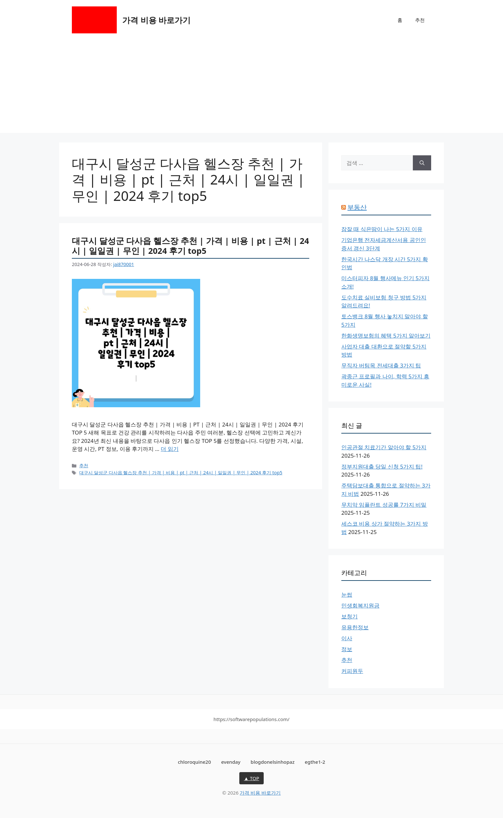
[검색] (422, 163)
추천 (420, 20)
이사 (346, 638)
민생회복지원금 (360, 605)
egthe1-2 (315, 762)
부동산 (357, 207)
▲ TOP (251, 778)
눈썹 (346, 594)
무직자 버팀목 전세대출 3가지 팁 (381, 365)
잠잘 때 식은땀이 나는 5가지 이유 (381, 229)
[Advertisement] (251, 88)
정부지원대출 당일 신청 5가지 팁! (381, 466)
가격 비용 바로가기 (156, 19)
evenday (230, 762)
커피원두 (352, 671)
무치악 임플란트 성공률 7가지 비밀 (383, 504)
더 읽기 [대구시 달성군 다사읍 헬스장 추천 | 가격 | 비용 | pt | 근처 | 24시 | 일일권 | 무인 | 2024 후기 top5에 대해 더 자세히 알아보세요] (169, 448)
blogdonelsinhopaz (272, 762)
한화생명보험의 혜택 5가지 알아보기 (386, 335)
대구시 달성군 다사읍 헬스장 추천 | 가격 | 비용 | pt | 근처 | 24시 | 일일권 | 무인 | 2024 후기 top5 (190, 245)
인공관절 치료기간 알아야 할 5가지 (383, 447)
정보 (346, 649)
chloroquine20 (194, 762)
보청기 (349, 616)
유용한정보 (355, 627)
